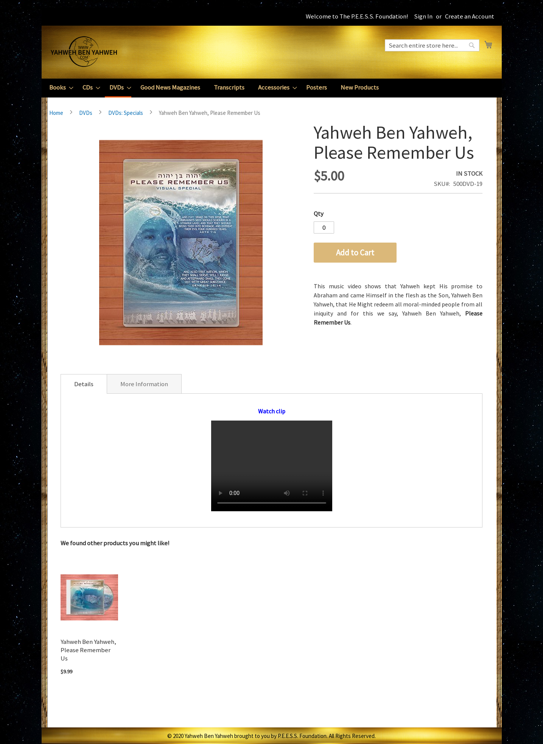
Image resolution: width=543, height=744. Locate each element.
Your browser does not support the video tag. (271, 466)
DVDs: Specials (125, 112)
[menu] (272, 88)
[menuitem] (59, 87)
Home (56, 112)
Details (83, 384)
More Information (144, 384)
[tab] (84, 384)
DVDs (85, 112)
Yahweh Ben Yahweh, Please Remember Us (88, 649)
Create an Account (469, 16)
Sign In (423, 16)
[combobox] (432, 45)
